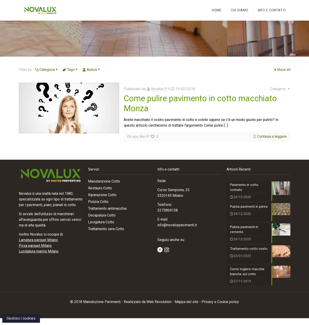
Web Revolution (158, 308)
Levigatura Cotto (101, 222)
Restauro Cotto (100, 188)
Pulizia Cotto (98, 202)
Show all (281, 69)
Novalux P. (159, 89)
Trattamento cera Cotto (106, 229)
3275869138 (167, 210)
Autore (91, 69)
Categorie (47, 69)
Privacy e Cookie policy (220, 308)
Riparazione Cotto (102, 195)
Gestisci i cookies (21, 318)
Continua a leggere (272, 136)
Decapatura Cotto (102, 215)
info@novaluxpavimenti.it (177, 225)
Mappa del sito (186, 308)
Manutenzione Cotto (104, 181)
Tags (70, 69)
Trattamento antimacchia (107, 208)
